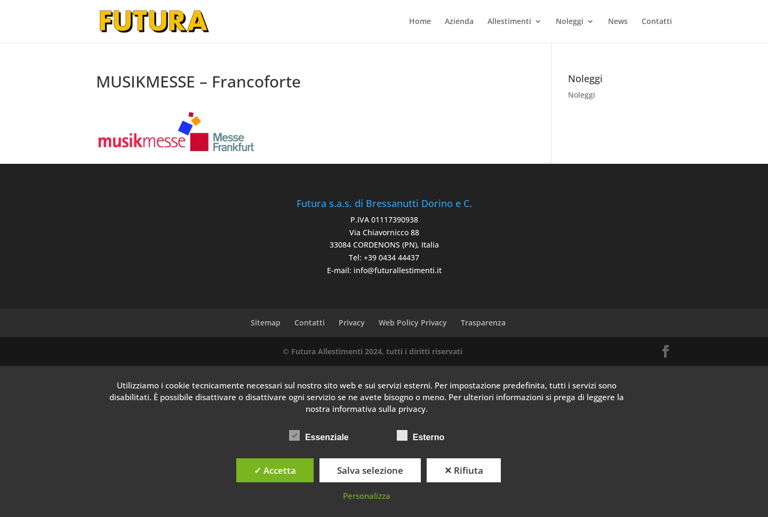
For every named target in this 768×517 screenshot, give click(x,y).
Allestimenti (509, 22)
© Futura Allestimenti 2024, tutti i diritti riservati (372, 351)
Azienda (459, 22)
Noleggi (569, 22)
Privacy (352, 322)
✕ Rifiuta (463, 470)
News (618, 22)
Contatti (657, 22)
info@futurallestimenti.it (398, 270)
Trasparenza (483, 322)
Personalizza (366, 495)
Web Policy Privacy (413, 322)
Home (420, 22)
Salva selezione (370, 470)
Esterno (421, 436)
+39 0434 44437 (391, 257)
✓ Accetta (275, 470)
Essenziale (319, 436)
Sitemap (266, 322)
